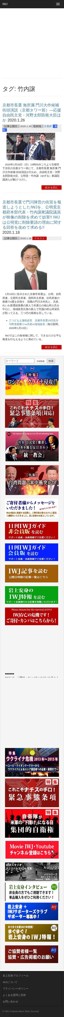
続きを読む (51, 187)
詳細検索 (41, 361)
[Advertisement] (32, 43)
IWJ (4, 4)
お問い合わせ (10, 1001)
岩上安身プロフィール (16, 975)
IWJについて (10, 982)
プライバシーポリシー (16, 988)
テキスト (39, 238)
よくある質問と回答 (14, 995)
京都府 (48, 126)
